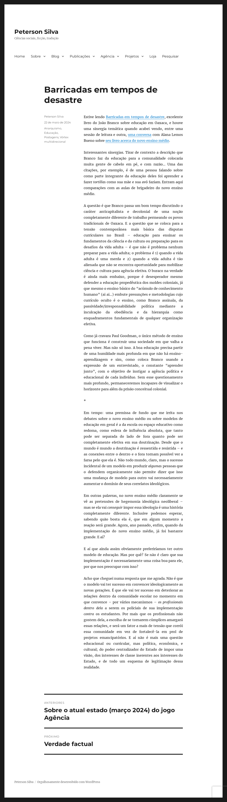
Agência (107, 56)
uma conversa (140, 135)
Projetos (132, 56)
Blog (55, 56)
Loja (152, 56)
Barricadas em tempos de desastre (135, 117)
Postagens (51, 137)
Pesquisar (170, 56)
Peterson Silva (36, 31)
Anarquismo (52, 128)
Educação (51, 132)
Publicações (80, 56)
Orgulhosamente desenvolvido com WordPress (68, 782)
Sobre (36, 56)
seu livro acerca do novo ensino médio (137, 140)
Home (19, 56)
